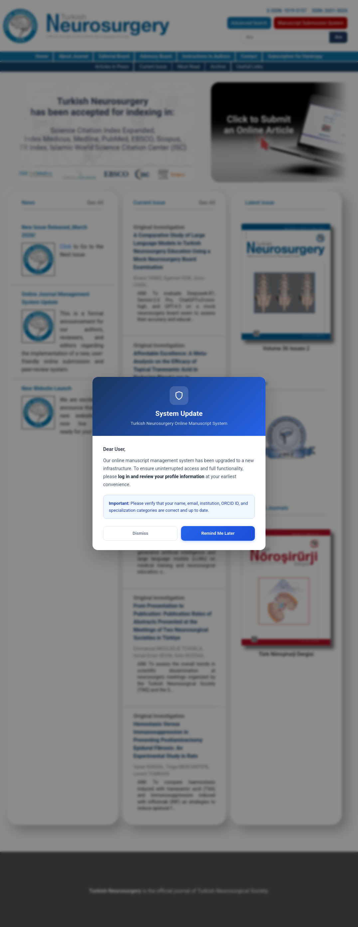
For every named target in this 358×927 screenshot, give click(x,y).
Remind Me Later (218, 533)
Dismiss (140, 533)
